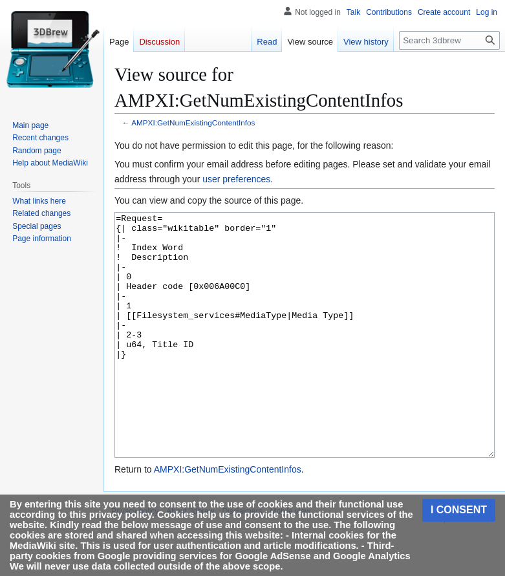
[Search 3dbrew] (449, 40)
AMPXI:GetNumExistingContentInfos (193, 122)
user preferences (236, 179)
